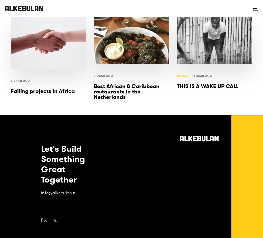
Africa (183, 76)
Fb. (44, 220)
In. (55, 220)
